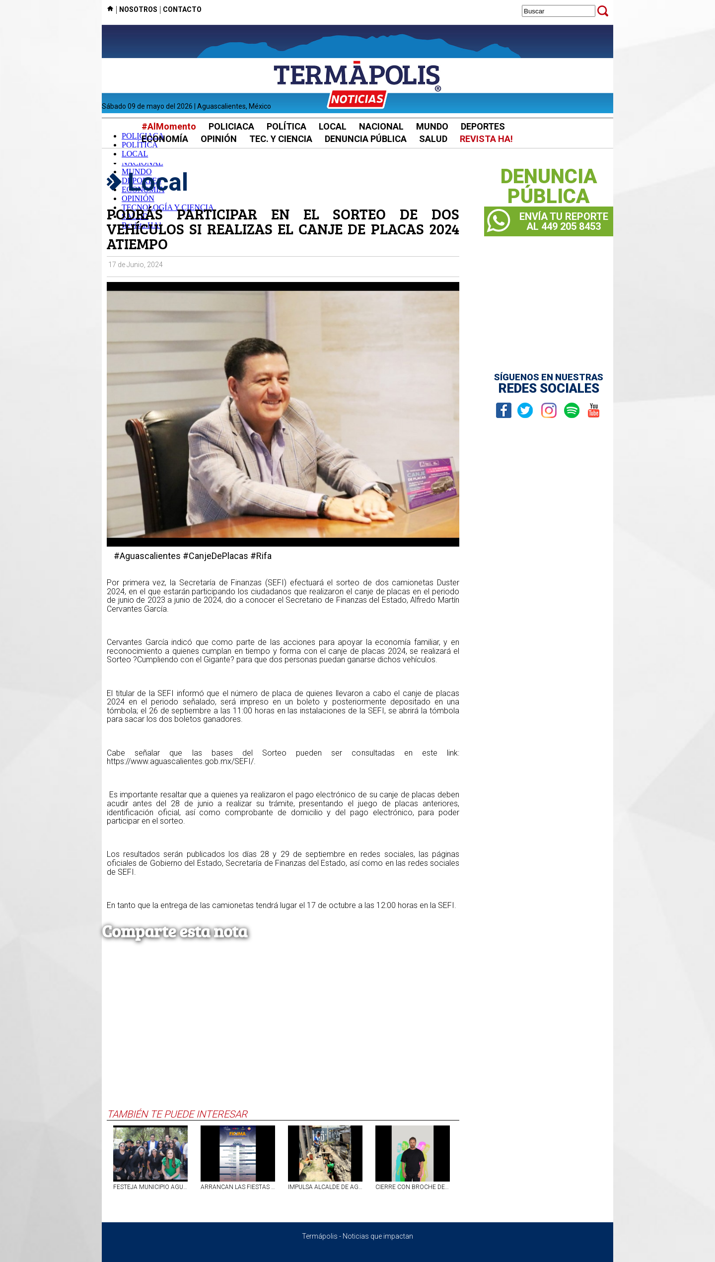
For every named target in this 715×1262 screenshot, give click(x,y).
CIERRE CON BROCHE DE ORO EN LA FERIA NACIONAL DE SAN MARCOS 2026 (412, 1187)
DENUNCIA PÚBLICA (366, 139)
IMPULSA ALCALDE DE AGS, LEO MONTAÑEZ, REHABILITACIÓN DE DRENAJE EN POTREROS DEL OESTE (325, 1187)
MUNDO (432, 126)
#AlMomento (169, 126)
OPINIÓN (219, 139)
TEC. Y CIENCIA (280, 139)
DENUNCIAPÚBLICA (548, 187)
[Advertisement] (283, 1033)
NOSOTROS (138, 9)
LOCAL (333, 126)
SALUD (433, 139)
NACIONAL (381, 126)
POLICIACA (231, 126)
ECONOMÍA (165, 139)
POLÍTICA (286, 126)
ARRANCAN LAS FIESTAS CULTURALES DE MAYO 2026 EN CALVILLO (238, 1187)
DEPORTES (483, 126)
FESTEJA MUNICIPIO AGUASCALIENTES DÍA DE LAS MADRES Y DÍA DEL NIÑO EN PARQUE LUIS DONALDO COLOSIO (150, 1187)
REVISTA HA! (486, 139)
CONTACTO (182, 9)
